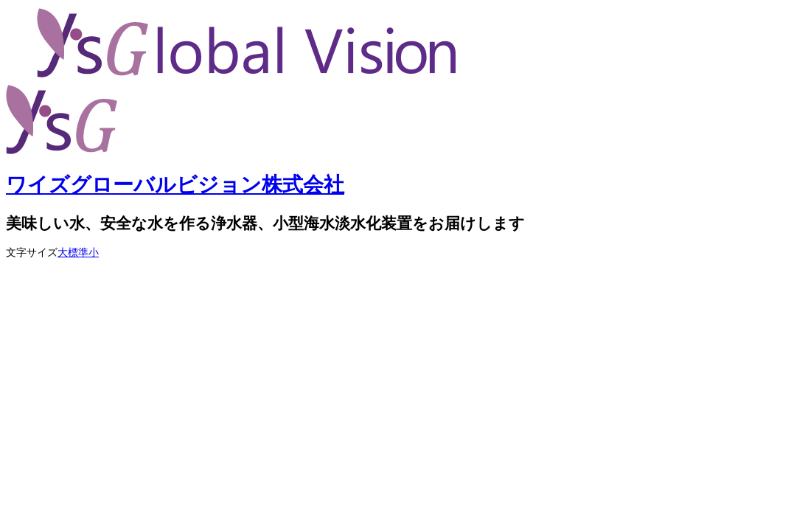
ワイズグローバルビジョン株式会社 (175, 184)
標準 (78, 252)
